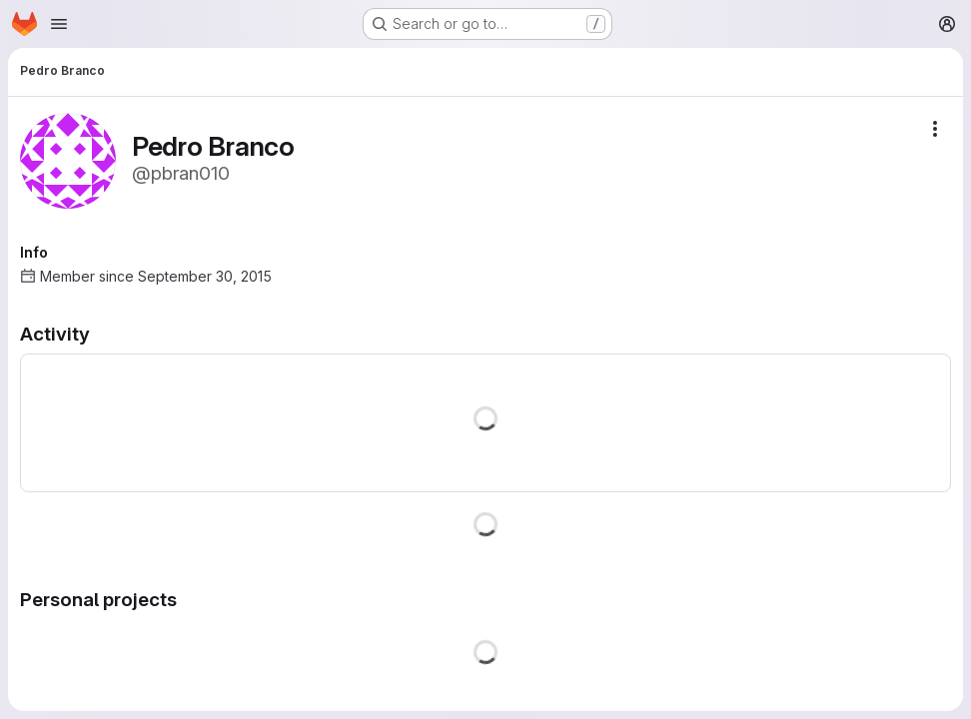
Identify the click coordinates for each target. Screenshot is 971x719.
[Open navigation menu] (59, 24)
